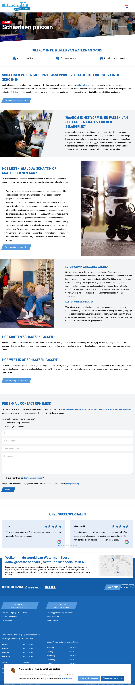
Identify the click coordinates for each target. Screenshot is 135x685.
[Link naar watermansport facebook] (130, 587)
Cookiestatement (67, 679)
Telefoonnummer (11, 448)
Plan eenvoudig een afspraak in (16, 100)
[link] (33, 587)
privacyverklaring (72, 483)
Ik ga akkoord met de (23, 478)
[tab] (58, 545)
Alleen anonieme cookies (89, 678)
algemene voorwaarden (33, 478)
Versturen (8, 490)
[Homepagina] (16, 6)
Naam (6, 433)
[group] (23, 58)
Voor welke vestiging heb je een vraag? (18, 419)
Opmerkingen (10, 456)
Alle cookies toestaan (110, 678)
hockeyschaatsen (83, 85)
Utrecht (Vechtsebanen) (14, 426)
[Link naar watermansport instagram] (124, 587)
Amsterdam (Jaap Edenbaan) (16, 423)
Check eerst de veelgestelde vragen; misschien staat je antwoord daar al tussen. (96, 409)
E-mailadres (9, 441)
